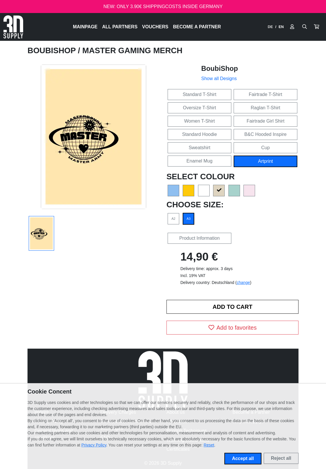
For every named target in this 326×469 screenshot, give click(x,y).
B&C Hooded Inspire (265, 134)
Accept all (243, 458)
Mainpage (85, 26)
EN (281, 27)
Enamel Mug (199, 160)
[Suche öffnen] (304, 27)
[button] (316, 27)
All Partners (120, 26)
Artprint (265, 161)
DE (270, 27)
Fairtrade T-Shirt (265, 94)
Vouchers (155, 26)
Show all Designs (219, 78)
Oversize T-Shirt (199, 107)
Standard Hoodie (199, 134)
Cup (265, 147)
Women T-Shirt (199, 121)
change (243, 282)
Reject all (281, 458)
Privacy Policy (93, 445)
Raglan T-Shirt (265, 107)
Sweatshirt (199, 147)
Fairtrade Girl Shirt (266, 121)
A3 (189, 218)
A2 (173, 218)
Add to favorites (232, 327)
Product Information (199, 238)
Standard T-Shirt (199, 94)
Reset (209, 445)
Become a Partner (197, 26)
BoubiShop (53, 50)
